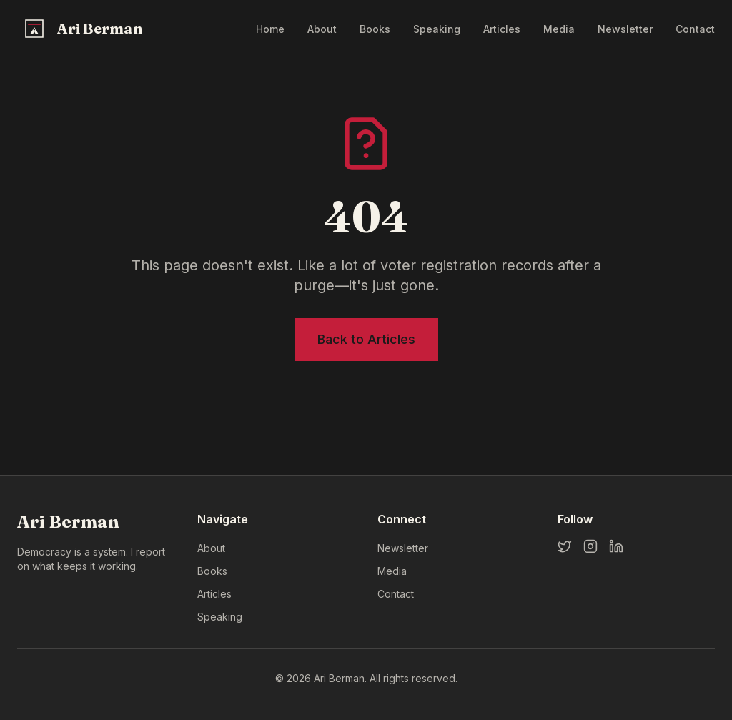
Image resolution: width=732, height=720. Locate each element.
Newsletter (625, 29)
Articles (501, 29)
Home (270, 29)
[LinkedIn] (616, 546)
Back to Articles (366, 339)
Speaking (436, 29)
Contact (695, 29)
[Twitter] (565, 546)
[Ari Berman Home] (81, 28)
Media (559, 29)
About (322, 29)
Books (375, 29)
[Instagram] (590, 546)
